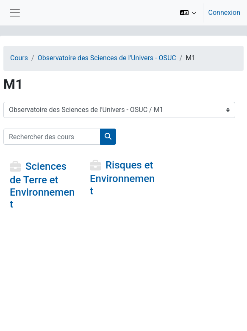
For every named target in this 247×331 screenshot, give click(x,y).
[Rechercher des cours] (51, 137)
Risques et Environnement (122, 177)
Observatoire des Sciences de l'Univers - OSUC (107, 58)
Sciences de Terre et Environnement (42, 185)
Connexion (224, 12)
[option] (207, 12)
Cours (19, 58)
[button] (188, 12)
